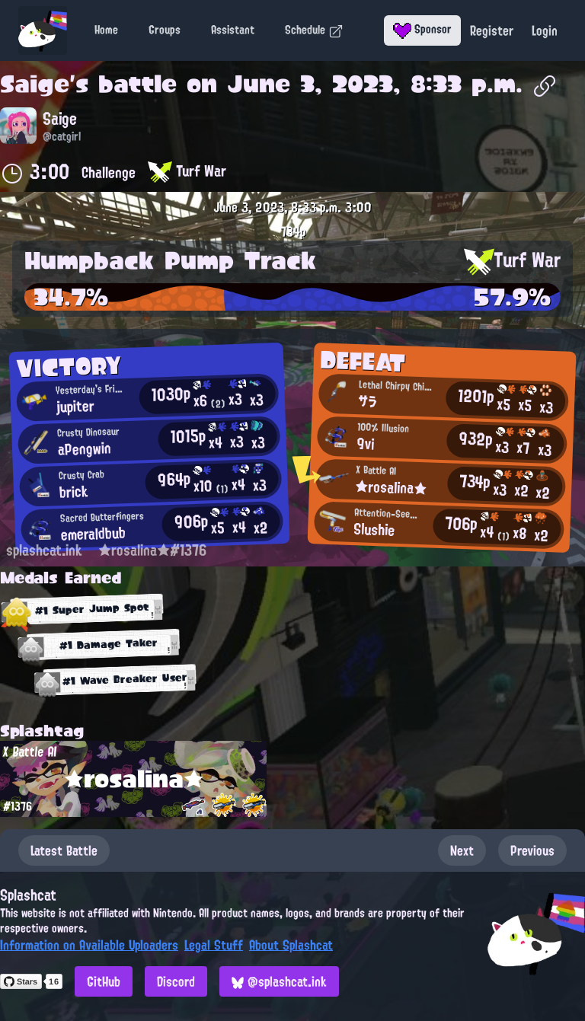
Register (491, 30)
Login (545, 30)
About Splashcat (291, 945)
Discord (176, 981)
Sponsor (422, 29)
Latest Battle (64, 850)
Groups (165, 29)
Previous (532, 850)
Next (462, 850)
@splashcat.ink (279, 981)
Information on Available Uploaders (89, 945)
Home (106, 29)
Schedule (314, 29)
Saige (34, 84)
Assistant (232, 29)
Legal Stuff (213, 945)
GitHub (103, 981)
